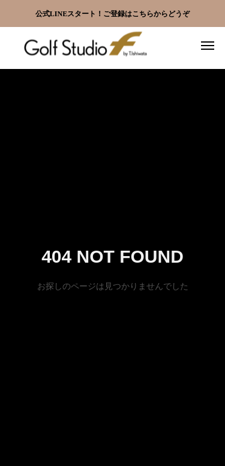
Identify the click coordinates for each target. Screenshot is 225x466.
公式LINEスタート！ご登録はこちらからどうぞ (112, 14)
